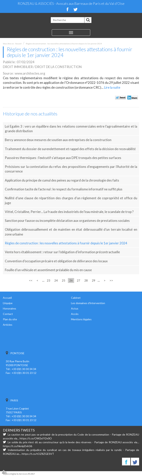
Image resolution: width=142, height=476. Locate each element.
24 (56, 280)
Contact (8, 313)
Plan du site (10, 319)
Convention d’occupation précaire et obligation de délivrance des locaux (56, 261)
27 (78, 280)
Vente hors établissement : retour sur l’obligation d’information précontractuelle (62, 252)
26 (71, 280)
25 (63, 280)
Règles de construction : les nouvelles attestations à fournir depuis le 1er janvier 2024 (64, 43)
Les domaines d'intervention (88, 303)
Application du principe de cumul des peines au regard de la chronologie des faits (62, 180)
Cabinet (76, 297)
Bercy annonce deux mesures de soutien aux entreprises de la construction (58, 140)
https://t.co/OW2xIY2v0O (36, 438)
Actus (74, 308)
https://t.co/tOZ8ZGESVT (38, 453)
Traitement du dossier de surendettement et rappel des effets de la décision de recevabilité (70, 149)
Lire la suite (112, 87)
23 (48, 280)
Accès (75, 313)
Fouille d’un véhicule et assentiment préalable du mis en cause (48, 270)
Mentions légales (81, 319)
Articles (7, 324)
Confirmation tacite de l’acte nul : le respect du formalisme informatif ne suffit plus (63, 189)
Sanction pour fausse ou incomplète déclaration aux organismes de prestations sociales (67, 221)
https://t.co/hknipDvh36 (17, 446)
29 (93, 280)
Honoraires (9, 308)
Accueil (18, 43)
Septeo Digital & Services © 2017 (19, 474)
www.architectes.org (30, 73)
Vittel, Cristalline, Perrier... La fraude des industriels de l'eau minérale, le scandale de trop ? (69, 212)
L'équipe (8, 303)
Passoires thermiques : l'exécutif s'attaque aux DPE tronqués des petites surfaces (63, 158)
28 (86, 280)
